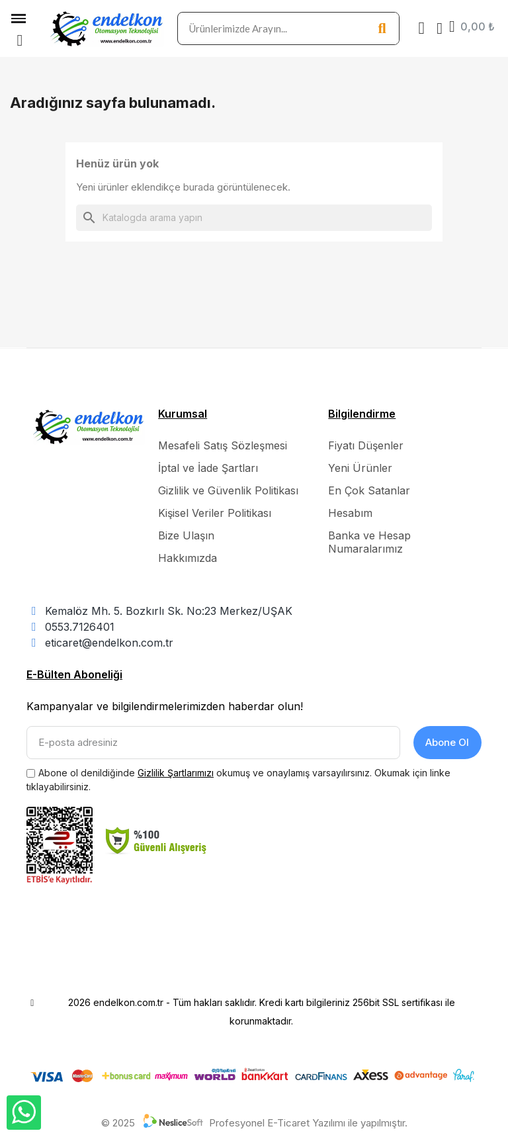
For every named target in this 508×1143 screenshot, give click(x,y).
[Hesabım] (439, 28)
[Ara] (254, 218)
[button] (20, 40)
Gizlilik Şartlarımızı (176, 772)
